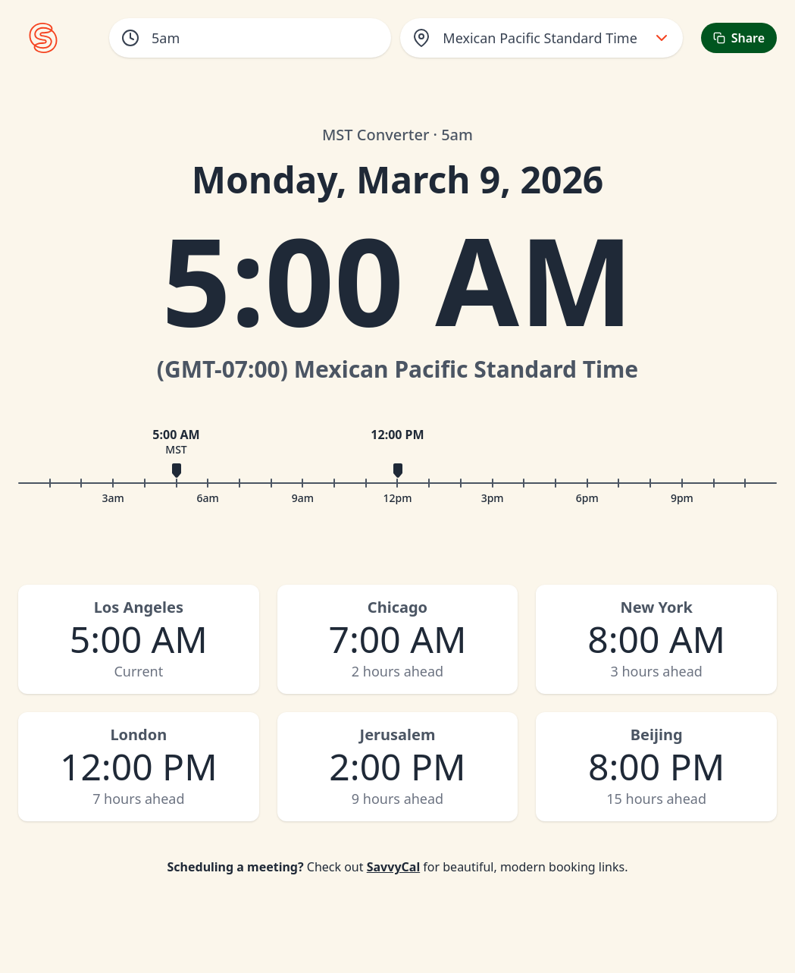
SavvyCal (393, 866)
